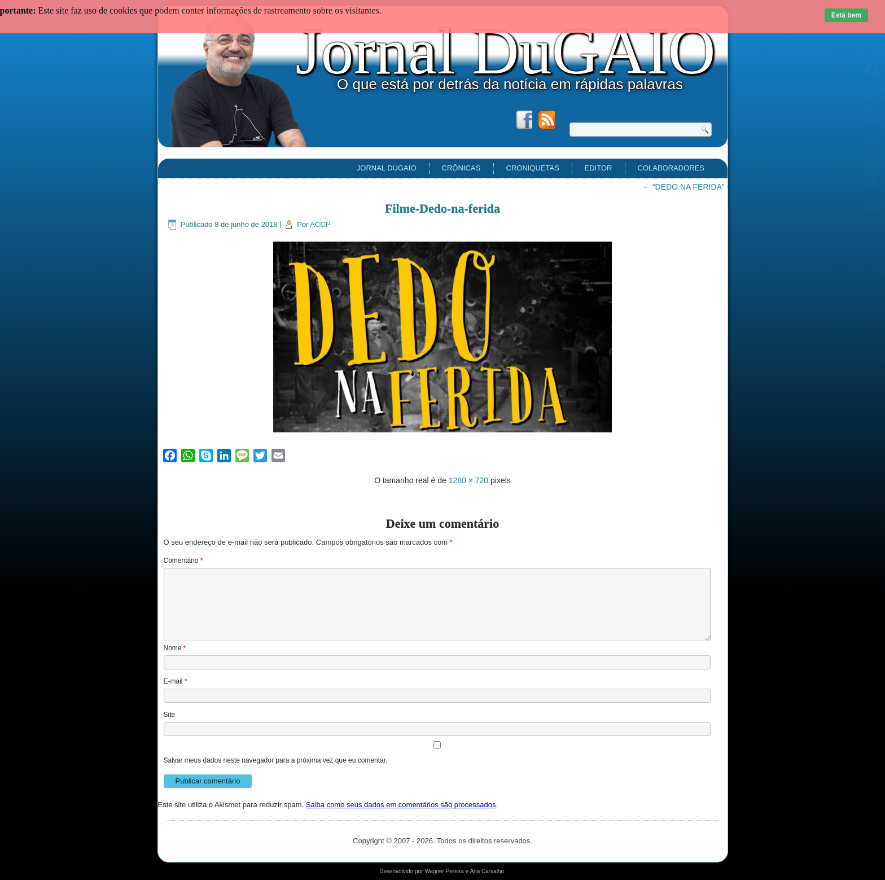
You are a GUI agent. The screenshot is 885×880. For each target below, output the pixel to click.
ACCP (320, 224)
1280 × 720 (468, 480)
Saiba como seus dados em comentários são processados (401, 804)
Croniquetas (532, 168)
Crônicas (461, 168)
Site (170, 715)
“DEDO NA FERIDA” (683, 186)
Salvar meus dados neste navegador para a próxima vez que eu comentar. (276, 760)
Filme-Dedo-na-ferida (442, 209)
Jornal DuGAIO (505, 51)
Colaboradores (671, 168)
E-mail (175, 681)
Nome (175, 648)
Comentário (183, 560)
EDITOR (598, 168)
